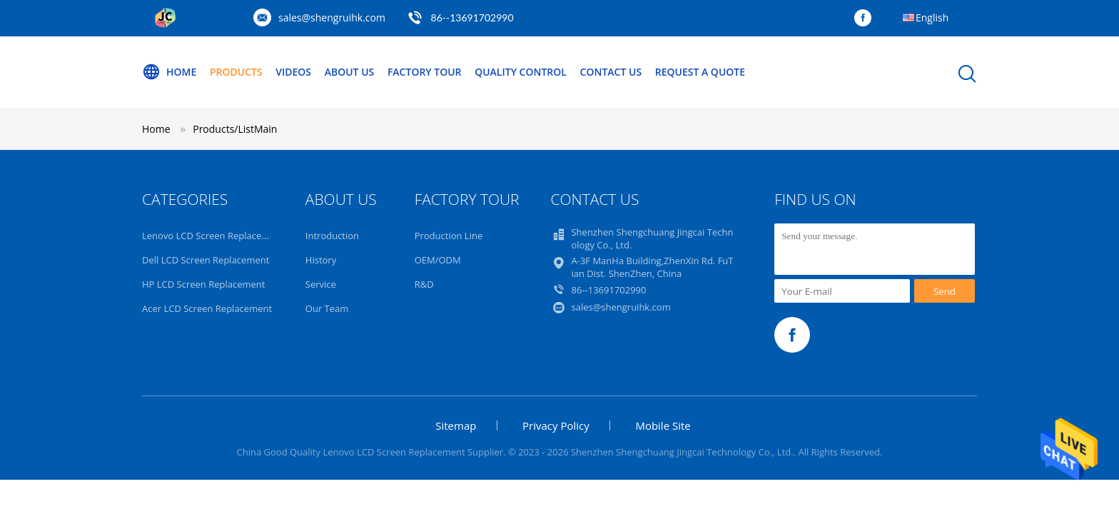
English (932, 17)
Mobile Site (662, 425)
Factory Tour (425, 72)
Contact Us (611, 72)
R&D (424, 284)
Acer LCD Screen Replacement (207, 308)
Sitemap (455, 425)
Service (320, 284)
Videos (293, 72)
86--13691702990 (472, 17)
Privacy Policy (555, 425)
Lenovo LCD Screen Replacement (213, 235)
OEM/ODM (438, 259)
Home (169, 72)
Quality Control (521, 72)
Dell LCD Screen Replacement (205, 259)
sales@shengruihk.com (331, 17)
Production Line (449, 235)
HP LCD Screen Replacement (203, 284)
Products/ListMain (235, 129)
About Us (350, 72)
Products (236, 72)
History (320, 259)
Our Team (327, 308)
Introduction (332, 235)
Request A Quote (700, 72)
